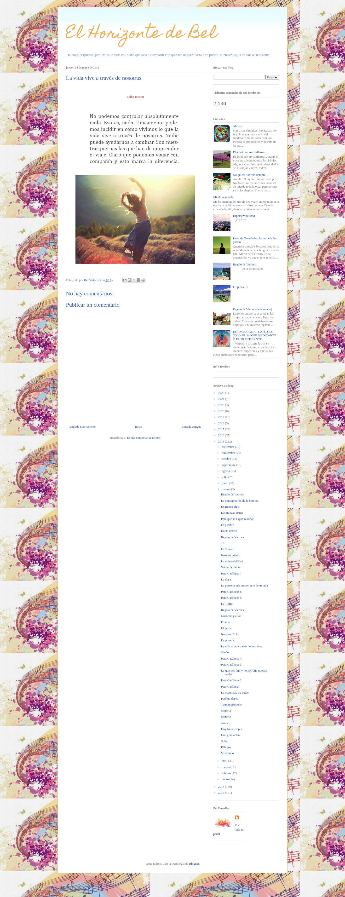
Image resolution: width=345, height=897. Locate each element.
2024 (221, 399)
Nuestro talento (230, 555)
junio (225, 483)
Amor (224, 723)
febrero (227, 773)
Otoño (225, 652)
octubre (227, 458)
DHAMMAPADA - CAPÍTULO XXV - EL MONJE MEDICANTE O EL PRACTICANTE (254, 335)
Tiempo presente (231, 705)
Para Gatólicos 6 (231, 591)
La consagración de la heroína (239, 500)
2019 (221, 417)
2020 (221, 411)
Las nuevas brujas (232, 512)
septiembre (229, 465)
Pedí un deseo (229, 698)
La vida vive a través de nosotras (241, 646)
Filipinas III (240, 287)
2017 (221, 429)
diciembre (228, 446)
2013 (221, 792)
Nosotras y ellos (231, 616)
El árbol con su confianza (248, 152)
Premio (225, 622)
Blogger (194, 863)
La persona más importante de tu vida (244, 585)
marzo (226, 767)
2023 (221, 405)
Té (222, 543)
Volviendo (227, 753)
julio (225, 477)
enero (226, 779)
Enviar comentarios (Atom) (144, 437)
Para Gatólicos (230, 686)
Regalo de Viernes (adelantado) (252, 309)
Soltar (224, 741)
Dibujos (226, 747)
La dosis (226, 579)
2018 (221, 423)
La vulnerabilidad (232, 561)
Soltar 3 (226, 711)
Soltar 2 (226, 717)
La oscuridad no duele (234, 692)
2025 (221, 393)
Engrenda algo (230, 506)
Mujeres (226, 628)
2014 (221, 786)
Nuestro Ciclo (229, 634)
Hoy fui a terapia (231, 729)
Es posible (227, 525)
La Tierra (226, 603)
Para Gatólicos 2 (231, 680)
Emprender (228, 640)
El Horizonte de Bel (141, 34)
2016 (221, 435)
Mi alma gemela (223, 197)
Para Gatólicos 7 (231, 573)
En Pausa (226, 549)
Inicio (138, 426)
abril (225, 761)
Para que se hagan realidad (237, 519)
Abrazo (237, 126)
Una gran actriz (230, 735)
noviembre (229, 452)
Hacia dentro (229, 531)
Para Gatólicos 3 (231, 664)
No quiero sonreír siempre (249, 175)
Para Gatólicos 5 (231, 597)
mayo (226, 489)
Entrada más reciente (82, 426)
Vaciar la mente (230, 567)
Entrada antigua (191, 426)
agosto (226, 471)
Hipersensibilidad (244, 216)
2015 (221, 441)
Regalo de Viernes (244, 264)
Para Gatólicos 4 (231, 658)
